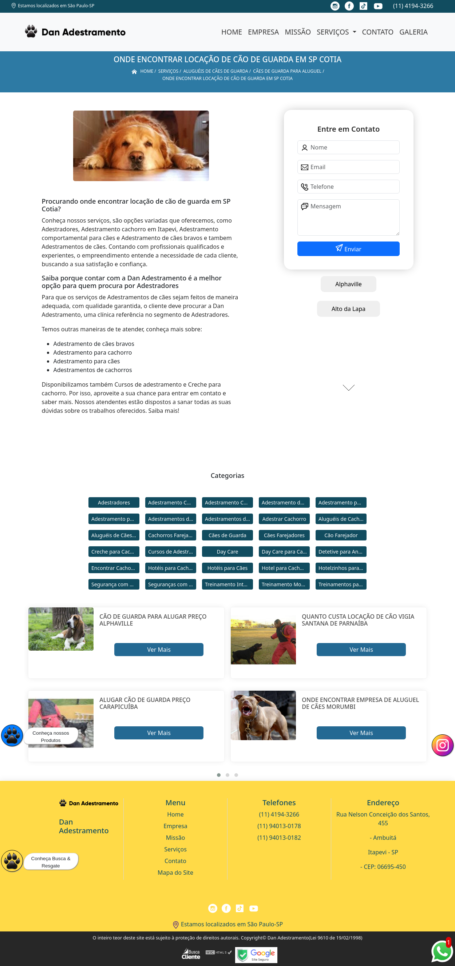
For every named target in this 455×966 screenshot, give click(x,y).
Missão (298, 32)
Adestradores (114, 502)
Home (231, 32)
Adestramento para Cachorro (342, 502)
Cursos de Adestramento (172, 551)
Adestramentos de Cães (229, 518)
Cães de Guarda (227, 535)
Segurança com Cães (115, 584)
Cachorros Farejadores (172, 535)
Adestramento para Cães (115, 518)
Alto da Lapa (348, 309)
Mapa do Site (175, 873)
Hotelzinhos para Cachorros (342, 567)
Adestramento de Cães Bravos (286, 502)
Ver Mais (158, 650)
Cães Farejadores (284, 535)
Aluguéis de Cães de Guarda (115, 535)
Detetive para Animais (342, 551)
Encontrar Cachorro (114, 567)
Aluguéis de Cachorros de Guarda (342, 518)
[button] (218, 775)
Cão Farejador (341, 535)
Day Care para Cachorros (286, 551)
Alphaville (348, 284)
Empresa (263, 32)
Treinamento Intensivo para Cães (229, 584)
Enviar (352, 249)
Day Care (227, 551)
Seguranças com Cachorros (172, 584)
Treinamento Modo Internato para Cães (286, 584)
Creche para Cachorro (115, 551)
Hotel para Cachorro (286, 567)
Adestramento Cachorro (172, 502)
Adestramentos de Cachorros (172, 518)
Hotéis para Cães (227, 567)
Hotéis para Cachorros (172, 567)
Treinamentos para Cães (342, 584)
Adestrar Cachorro (284, 518)
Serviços (334, 32)
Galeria (413, 32)
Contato (378, 32)
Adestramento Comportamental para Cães (229, 502)
